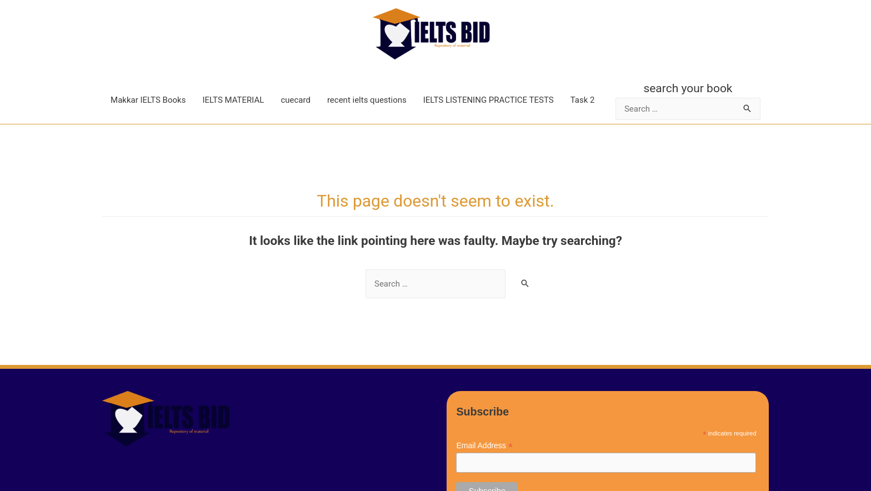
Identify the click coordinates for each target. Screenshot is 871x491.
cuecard (296, 100)
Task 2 (582, 100)
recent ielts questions (367, 100)
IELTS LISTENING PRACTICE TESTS (488, 100)
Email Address (484, 445)
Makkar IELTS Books (148, 100)
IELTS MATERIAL (233, 100)
